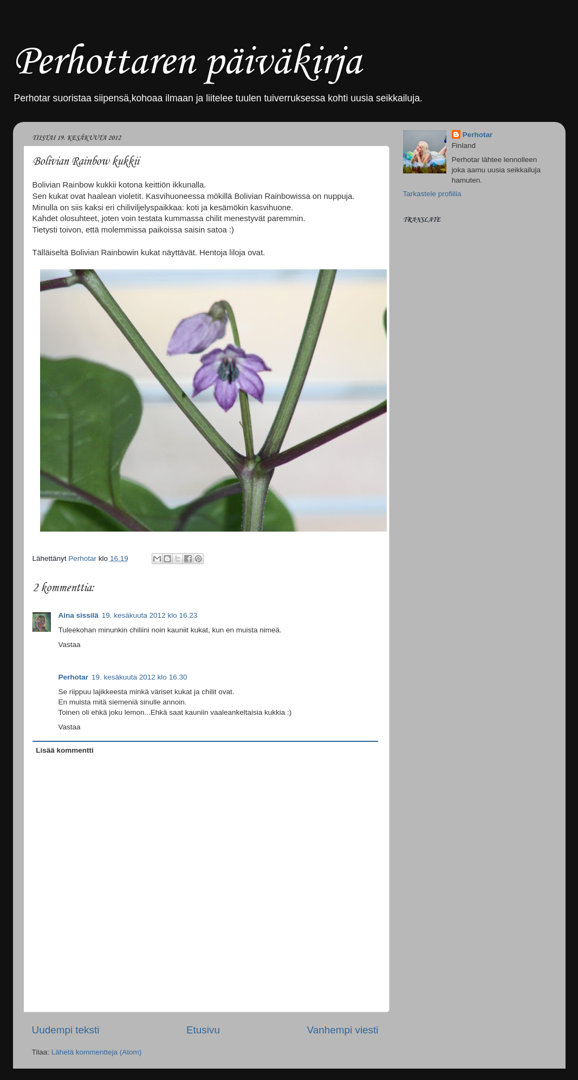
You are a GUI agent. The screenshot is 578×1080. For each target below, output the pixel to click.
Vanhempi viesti (343, 1030)
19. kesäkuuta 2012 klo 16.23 (149, 615)
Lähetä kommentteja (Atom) (96, 1052)
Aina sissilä (79, 615)
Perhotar (74, 677)
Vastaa (70, 645)
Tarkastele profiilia (432, 194)
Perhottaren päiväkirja (187, 62)
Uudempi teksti (66, 1030)
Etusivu (203, 1030)
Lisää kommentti (65, 750)
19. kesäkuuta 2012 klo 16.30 (139, 677)
